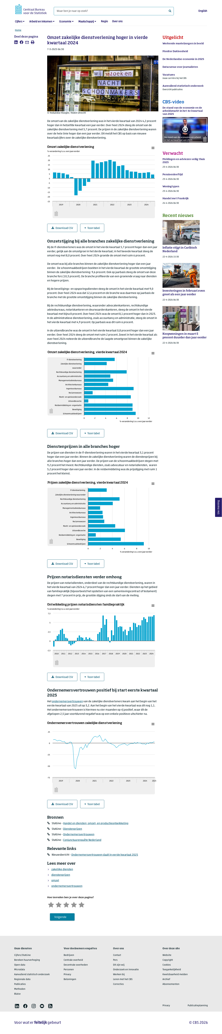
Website (167, 955)
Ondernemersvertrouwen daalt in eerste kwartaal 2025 (104, 855)
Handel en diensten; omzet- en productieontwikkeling (95, 823)
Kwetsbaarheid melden (175, 974)
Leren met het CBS (123, 979)
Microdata (19, 970)
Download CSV (62, 228)
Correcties (118, 984)
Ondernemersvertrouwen (78, 834)
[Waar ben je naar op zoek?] (114, 11)
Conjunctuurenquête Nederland (82, 840)
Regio (104, 21)
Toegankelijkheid (172, 970)
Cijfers (18, 21)
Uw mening (218, 507)
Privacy (67, 974)
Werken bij (119, 974)
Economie (65, 21)
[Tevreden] (74, 904)
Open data (19, 965)
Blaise (17, 994)
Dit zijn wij (119, 965)
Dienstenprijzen (72, 829)
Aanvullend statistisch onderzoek (32, 974)
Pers (115, 960)
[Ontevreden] (58, 904)
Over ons (117, 21)
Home (18, 30)
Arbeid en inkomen (40, 21)
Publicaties (20, 984)
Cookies (167, 965)
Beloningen (70, 979)
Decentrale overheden (76, 965)
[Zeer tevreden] (81, 904)
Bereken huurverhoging (27, 960)
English (202, 11)
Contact (117, 955)
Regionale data (22, 979)
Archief (166, 979)
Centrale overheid (73, 960)
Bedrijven (69, 955)
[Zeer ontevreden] (51, 904)
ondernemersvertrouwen (67, 701)
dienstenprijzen (60, 875)
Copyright (168, 960)
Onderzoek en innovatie (126, 970)
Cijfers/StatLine (22, 955)
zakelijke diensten (62, 869)
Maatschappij (86, 21)
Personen (69, 970)
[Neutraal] (66, 904)
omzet (55, 880)
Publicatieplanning (198, 1005)
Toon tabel (92, 228)
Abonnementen (171, 984)
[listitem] (16, 42)
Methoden (19, 989)
